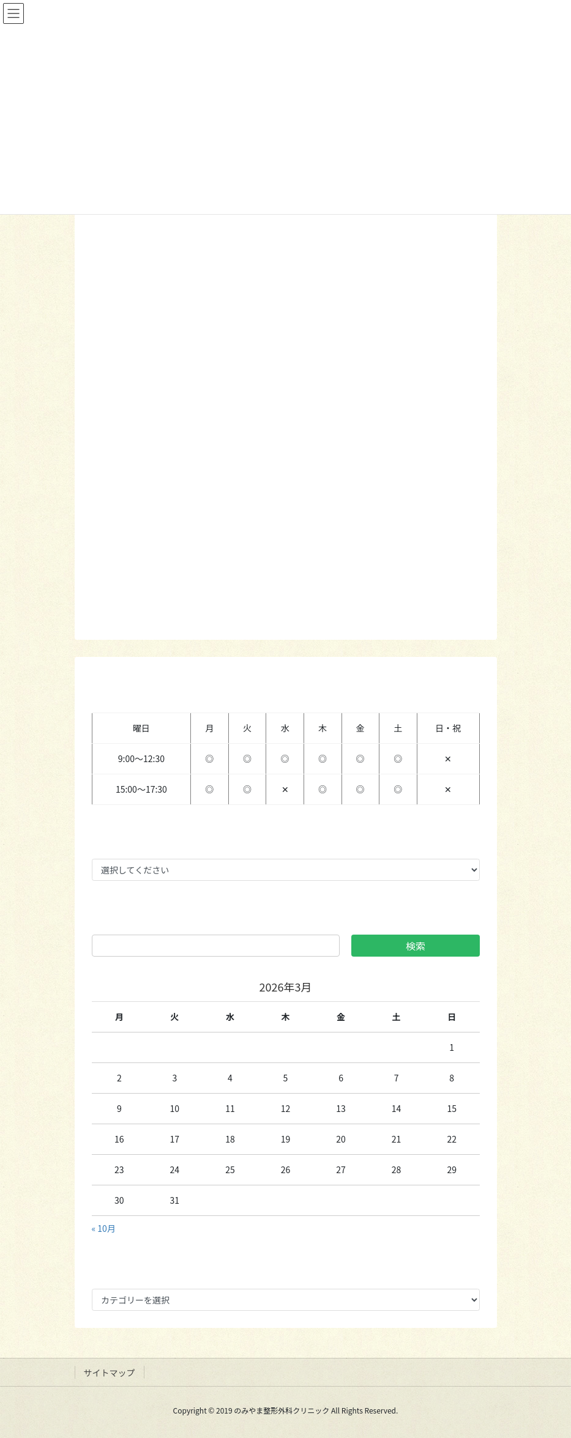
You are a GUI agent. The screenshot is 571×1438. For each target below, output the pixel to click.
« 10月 (104, 1228)
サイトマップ (109, 1372)
